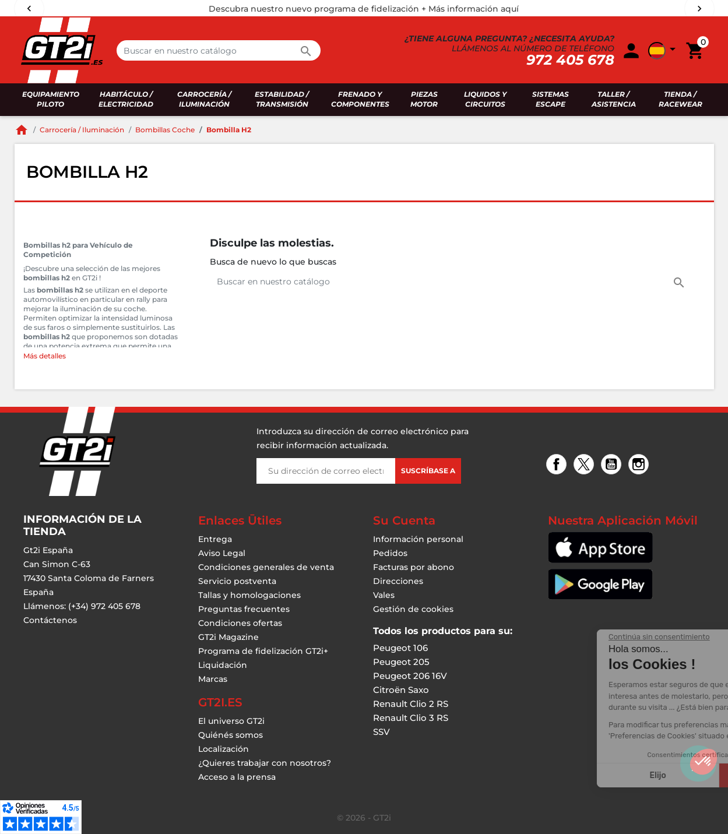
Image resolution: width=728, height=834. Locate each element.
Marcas (212, 679)
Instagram (640, 465)
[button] (704, 762)
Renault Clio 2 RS (410, 703)
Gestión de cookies (413, 609)
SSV (381, 731)
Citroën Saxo (401, 689)
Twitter (585, 465)
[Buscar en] (219, 50)
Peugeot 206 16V (410, 675)
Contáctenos (50, 620)
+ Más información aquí (470, 8)
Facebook (558, 465)
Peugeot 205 (401, 661)
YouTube (613, 465)
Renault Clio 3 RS (410, 717)
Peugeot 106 (400, 647)
